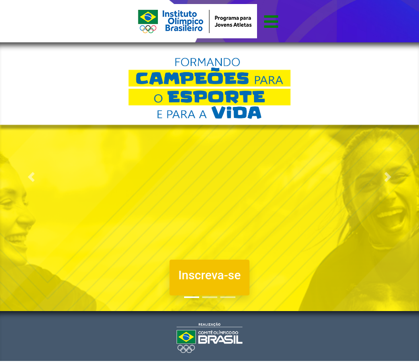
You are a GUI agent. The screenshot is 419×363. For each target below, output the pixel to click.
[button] (31, 176)
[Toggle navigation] (271, 21)
